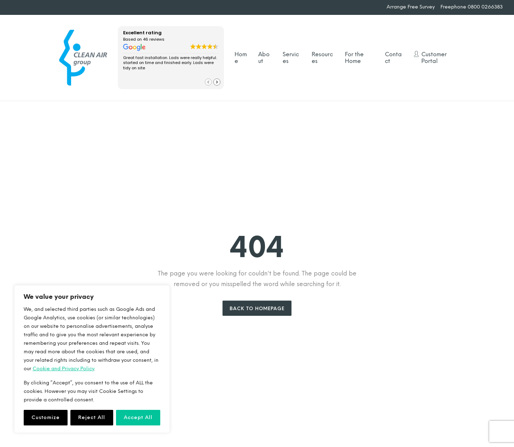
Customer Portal (434, 57)
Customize (45, 417)
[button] (216, 82)
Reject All (91, 417)
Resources (322, 57)
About (264, 57)
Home (241, 57)
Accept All (138, 417)
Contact (393, 57)
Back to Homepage (257, 308)
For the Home (354, 57)
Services (291, 57)
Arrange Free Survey (411, 7)
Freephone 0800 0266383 (471, 7)
